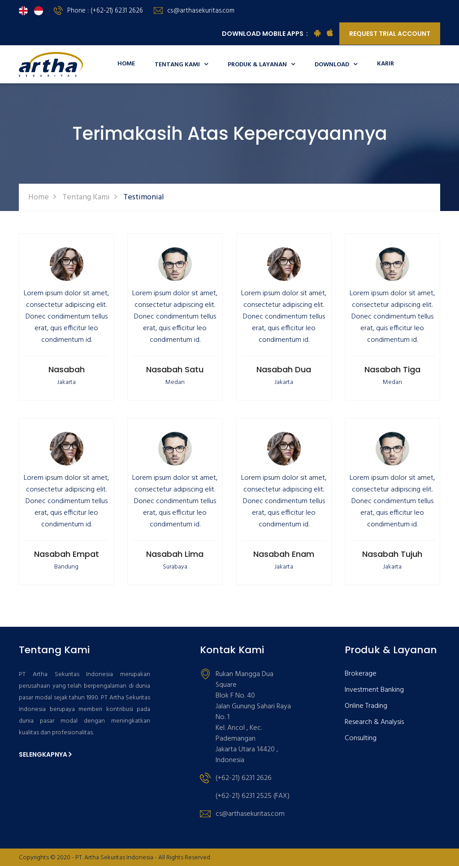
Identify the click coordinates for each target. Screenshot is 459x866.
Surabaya (175, 567)
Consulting (361, 738)
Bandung (66, 567)
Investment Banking (374, 690)
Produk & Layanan (261, 65)
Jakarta (66, 382)
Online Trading (366, 706)
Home (126, 64)
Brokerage (361, 674)
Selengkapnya (45, 754)
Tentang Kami (181, 65)
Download (336, 65)
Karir (385, 64)
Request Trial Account (389, 33)
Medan (175, 382)
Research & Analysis (374, 722)
